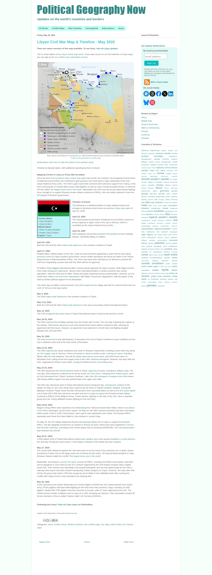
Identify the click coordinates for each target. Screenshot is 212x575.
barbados (165, 159)
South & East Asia (149, 124)
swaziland (145, 270)
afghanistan (155, 150)
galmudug (164, 191)
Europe (144, 131)
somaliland (158, 263)
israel (144, 205)
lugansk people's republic (163, 217)
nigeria (150, 234)
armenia (159, 153)
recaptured (88, 285)
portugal (151, 249)
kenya (165, 208)
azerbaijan (158, 156)
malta (143, 223)
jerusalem (173, 205)
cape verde (151, 168)
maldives (168, 220)
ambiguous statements (57, 271)
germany (153, 194)
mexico (174, 223)
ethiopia (159, 185)
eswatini (151, 185)
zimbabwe (161, 286)
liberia (162, 214)
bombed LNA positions (108, 234)
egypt (150, 182)
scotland (144, 258)
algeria (163, 150)
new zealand (162, 232)
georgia (144, 193)
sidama (155, 261)
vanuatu (163, 279)
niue (155, 235)
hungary (161, 199)
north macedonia (148, 237)
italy (150, 205)
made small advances (72, 245)
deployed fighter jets (92, 422)
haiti (155, 199)
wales (160, 282)
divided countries (75, 524)
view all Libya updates (107, 48)
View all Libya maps (67, 504)
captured (50, 322)
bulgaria (153, 165)
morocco (174, 226)
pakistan (151, 243)
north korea (162, 235)
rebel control (116, 524)
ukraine (145, 276)
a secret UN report (67, 462)
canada (144, 168)
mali (175, 220)
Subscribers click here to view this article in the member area (65, 162)
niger (143, 234)
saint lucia (153, 255)
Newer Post (44, 542)
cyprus (175, 173)
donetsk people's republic (155, 179)
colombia (169, 170)
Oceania (145, 138)
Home (87, 542)
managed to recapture (108, 376)
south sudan (147, 266)
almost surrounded (95, 356)
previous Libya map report (118, 208)
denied (126, 427)
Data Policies (150, 75)
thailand (157, 273)
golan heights (172, 194)
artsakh (167, 153)
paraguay (157, 246)
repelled (89, 439)
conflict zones (60, 524)
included (128, 493)
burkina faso (163, 165)
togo (162, 273)
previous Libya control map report (71, 178)
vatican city (172, 279)
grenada (151, 196)
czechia (144, 176)
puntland (168, 249)
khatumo (173, 208)
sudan (174, 266)
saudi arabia (170, 254)
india (167, 199)
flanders (151, 188)
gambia (174, 191)
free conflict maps (92, 524)
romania (174, 252)
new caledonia (147, 232)
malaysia (161, 220)
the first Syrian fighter (126, 390)
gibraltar (161, 194)
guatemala (160, 196)
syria (165, 269)
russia (144, 254)
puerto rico (159, 249)
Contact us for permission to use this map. (86, 158)
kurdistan (159, 211)
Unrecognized (92, 28)
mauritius (160, 223)
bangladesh (173, 156)
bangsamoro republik (150, 159)
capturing (92, 371)
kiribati (143, 211)
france (159, 187)
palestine (159, 243)
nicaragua (173, 232)
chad (152, 170)
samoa (160, 255)
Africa (144, 117)
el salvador (158, 182)
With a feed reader (155, 82)
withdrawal (49, 376)
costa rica (152, 173)
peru (165, 246)
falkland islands (171, 185)
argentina (151, 153)
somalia (145, 263)
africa (50, 524)
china (162, 170)
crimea (160, 173)
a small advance (127, 439)
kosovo (150, 211)
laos (175, 211)
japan (165, 205)
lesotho (156, 214)
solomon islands (169, 261)
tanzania (151, 273)
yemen (151, 285)
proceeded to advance (83, 353)
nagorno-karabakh (162, 229)
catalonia (160, 167)
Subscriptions (108, 28)
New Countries (75, 28)
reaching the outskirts (114, 385)
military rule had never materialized (63, 276)
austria (174, 153)
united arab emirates (161, 276)
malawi (153, 220)
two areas (60, 313)
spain (155, 266)
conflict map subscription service (73, 57)
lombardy (144, 217)
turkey (172, 273)
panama (169, 243)
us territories (153, 279)
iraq (147, 202)
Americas (145, 135)
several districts (66, 371)
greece (144, 196)
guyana (150, 199)
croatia (168, 173)
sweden (155, 270)
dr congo (173, 179)
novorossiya (162, 240)
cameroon (173, 165)
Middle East (146, 121)
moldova (155, 226)
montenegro (164, 226)
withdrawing (80, 408)
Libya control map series (73, 54)
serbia (174, 257)
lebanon (149, 214)
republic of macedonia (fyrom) (155, 252)
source (74, 513)
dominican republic (169, 176)
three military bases (119, 373)
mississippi (145, 226)
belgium (144, 162)
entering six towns (114, 353)
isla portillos (173, 202)
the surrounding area (103, 362)
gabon (155, 191)
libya (107, 524)
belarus (174, 159)
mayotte (168, 223)
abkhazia (145, 150)
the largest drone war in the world (66, 189)
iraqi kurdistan (156, 202)
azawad (144, 156)
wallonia (167, 282)
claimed (127, 219)
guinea (167, 196)
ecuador (144, 182)
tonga (167, 273)
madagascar (145, 220)
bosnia (157, 162)
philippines (173, 246)
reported (102, 410)
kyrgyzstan (169, 211)
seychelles (145, 261)
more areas (95, 373)
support (101, 393)
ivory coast (157, 205)
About (121, 28)
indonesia (173, 199)
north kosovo (172, 235)
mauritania (151, 223)
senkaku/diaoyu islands (160, 258)
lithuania (174, 214)
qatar (175, 249)
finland (143, 188)
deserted (80, 490)
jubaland (145, 208)
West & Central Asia (150, 128)
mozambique (147, 229)
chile (157, 170)
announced (51, 339)
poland (144, 249)
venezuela (152, 282)
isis (102, 524)
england (166, 182)
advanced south (66, 325)
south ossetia (171, 264)
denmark (153, 176)
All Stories (43, 28)
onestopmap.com (75, 156)
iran (143, 202)
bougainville (166, 162)
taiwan (174, 270)
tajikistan (144, 273)
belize (151, 162)
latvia (143, 214)
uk (176, 273)
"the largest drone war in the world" (85, 456)
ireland (166, 202)
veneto (143, 282)
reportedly (95, 390)
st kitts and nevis (165, 266)
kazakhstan (156, 208)
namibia (174, 229)
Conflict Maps (58, 28)
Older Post (128, 542)
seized (84, 373)
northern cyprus (163, 237)
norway (152, 240)
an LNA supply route (46, 353)
